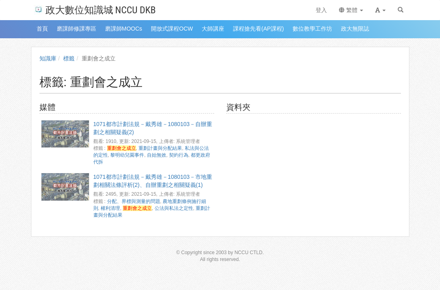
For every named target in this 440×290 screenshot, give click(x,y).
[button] (380, 10)
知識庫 (47, 58)
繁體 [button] (351, 10)
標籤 (68, 58)
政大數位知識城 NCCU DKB (95, 9)
